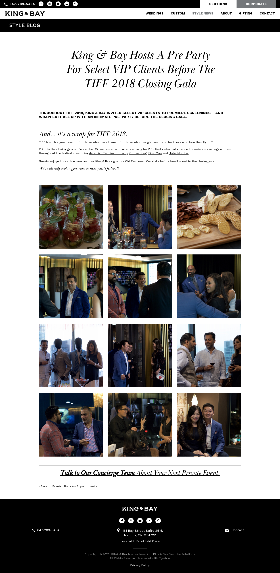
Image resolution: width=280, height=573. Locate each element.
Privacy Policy (140, 565)
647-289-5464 (22, 4)
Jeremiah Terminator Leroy (108, 153)
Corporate (256, 4)
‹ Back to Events (50, 486)
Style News (200, 13)
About (223, 13)
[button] (71, 217)
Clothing (218, 4)
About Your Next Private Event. (140, 473)
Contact (264, 13)
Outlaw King (138, 153)
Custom (175, 13)
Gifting (243, 13)
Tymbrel (165, 558)
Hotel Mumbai (179, 153)
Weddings (152, 13)
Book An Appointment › (80, 486)
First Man (155, 153)
